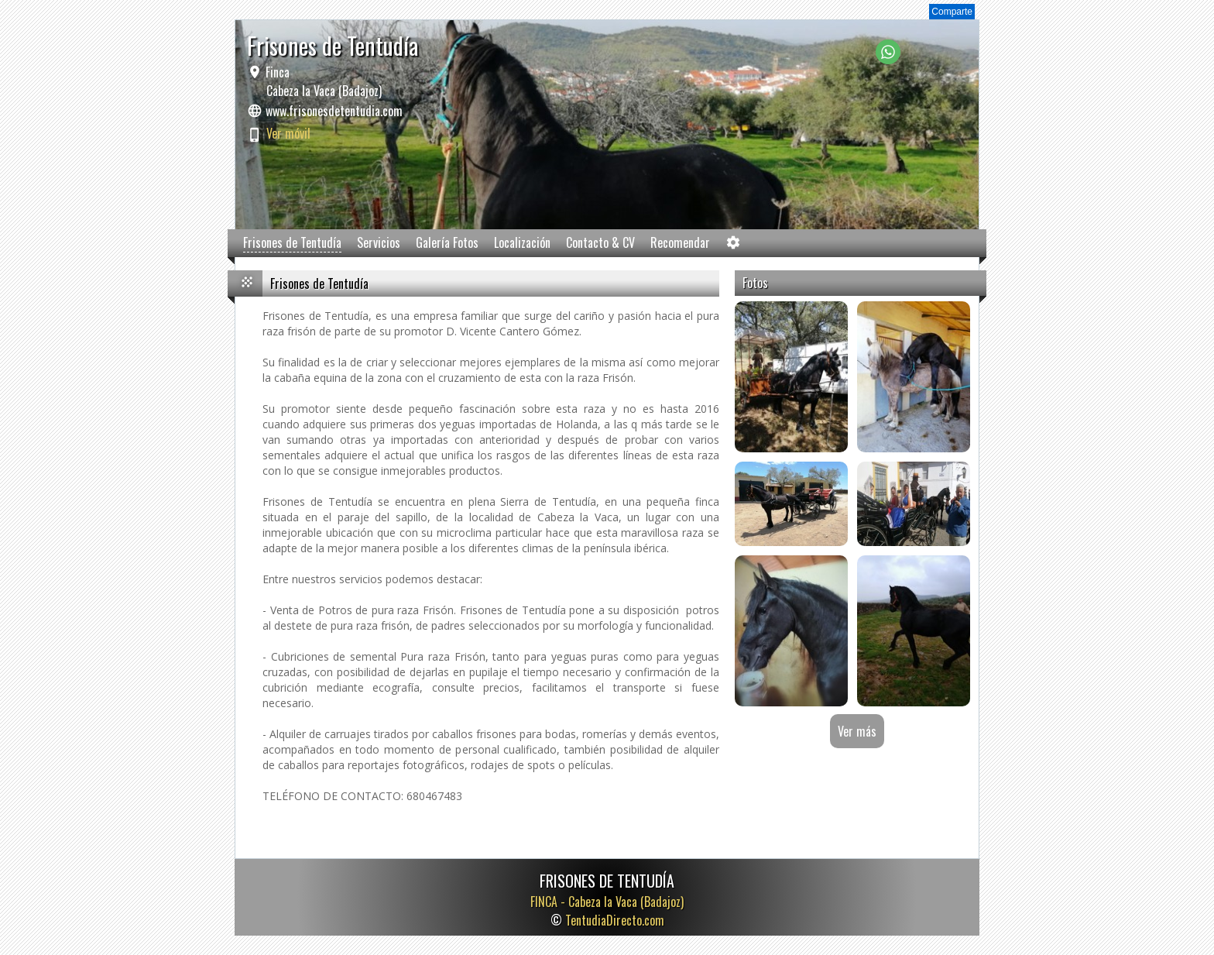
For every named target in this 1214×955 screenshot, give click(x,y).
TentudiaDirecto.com (614, 920)
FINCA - (607, 901)
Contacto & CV (600, 242)
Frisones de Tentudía (292, 242)
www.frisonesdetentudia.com (334, 110)
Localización (522, 242)
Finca (322, 81)
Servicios (378, 242)
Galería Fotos (447, 242)
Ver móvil (288, 133)
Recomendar (680, 242)
